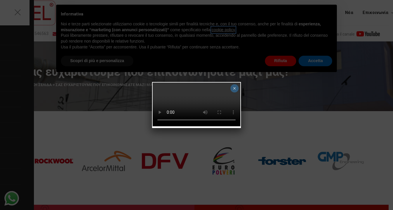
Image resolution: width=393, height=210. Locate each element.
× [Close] (234, 88)
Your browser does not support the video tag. (196, 104)
